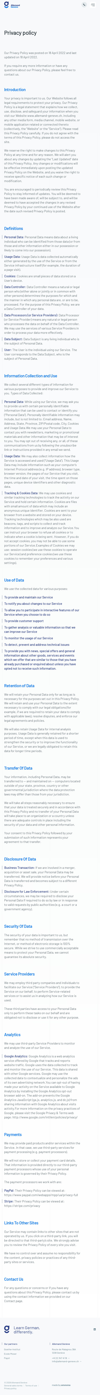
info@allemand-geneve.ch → (67, 1361)
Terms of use (31, 1385)
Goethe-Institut (12, 1349)
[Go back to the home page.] (12, 5)
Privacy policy (10, 1388)
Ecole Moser (10, 1353)
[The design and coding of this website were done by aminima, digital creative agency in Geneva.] (61, 1385)
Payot (7, 1358)
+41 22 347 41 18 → (61, 1358)
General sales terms (13, 1385)
